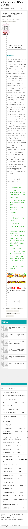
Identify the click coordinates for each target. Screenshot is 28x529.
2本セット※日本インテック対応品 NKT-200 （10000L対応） (16, 342)
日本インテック (9, 316)
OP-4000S (20, 308)
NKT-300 (14, 308)
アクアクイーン (9, 311)
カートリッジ (16, 313)
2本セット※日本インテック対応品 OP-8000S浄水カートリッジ (16, 364)
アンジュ (17, 311)
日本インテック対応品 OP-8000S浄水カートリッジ (17, 357)
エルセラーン (9, 313)
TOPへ (21, 527)
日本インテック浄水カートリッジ (9, 21)
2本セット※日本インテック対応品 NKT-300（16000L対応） (16, 335)
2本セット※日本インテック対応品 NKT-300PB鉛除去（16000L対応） (16, 350)
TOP (13, 514)
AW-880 (8, 308)
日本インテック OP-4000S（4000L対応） (17, 328)
